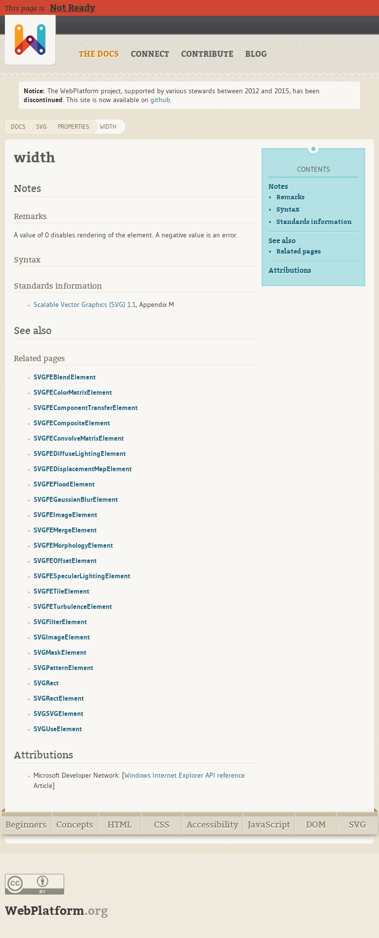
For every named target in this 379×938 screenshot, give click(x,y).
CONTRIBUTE (207, 54)
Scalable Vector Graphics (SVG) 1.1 (85, 304)
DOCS (18, 126)
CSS (161, 825)
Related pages (298, 251)
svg (41, 126)
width (108, 126)
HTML (119, 825)
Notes (278, 187)
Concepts (74, 825)
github (160, 99)
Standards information (314, 222)
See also (282, 241)
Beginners (25, 825)
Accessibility (212, 825)
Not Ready (72, 7)
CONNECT (150, 54)
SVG (357, 825)
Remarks (290, 197)
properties (73, 126)
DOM (316, 825)
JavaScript (269, 825)
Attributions (289, 270)
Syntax (288, 209)
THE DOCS (99, 54)
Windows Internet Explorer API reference (184, 775)
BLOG (256, 54)
